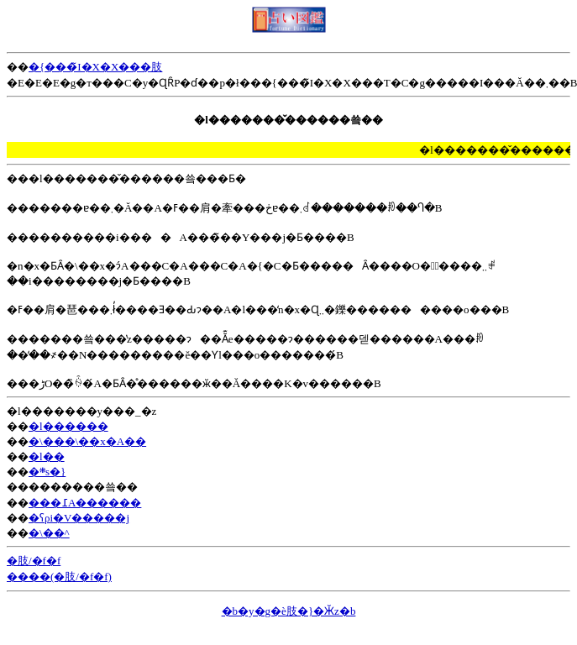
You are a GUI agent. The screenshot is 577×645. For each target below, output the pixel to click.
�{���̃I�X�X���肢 (95, 66)
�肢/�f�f (33, 560)
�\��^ (49, 533)
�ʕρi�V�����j (79, 517)
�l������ (68, 426)
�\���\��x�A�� (87, 441)
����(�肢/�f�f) (59, 576)
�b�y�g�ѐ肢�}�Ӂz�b (289, 611)
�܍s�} (47, 471)
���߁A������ (85, 502)
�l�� (47, 456)
